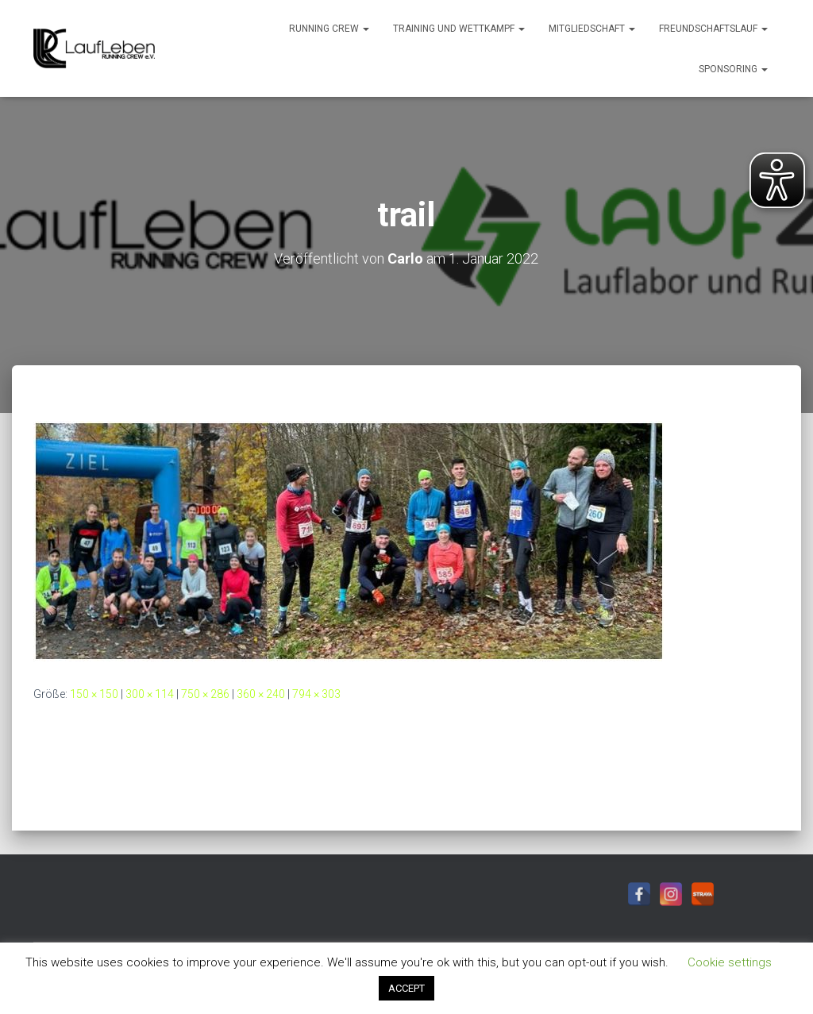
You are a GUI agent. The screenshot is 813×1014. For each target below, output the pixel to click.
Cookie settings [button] (730, 962)
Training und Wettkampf (459, 28)
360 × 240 (261, 694)
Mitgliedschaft (592, 28)
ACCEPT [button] (406, 988)
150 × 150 (94, 694)
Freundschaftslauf (713, 28)
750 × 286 (205, 694)
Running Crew (329, 28)
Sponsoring (733, 69)
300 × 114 (149, 694)
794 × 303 (316, 694)
